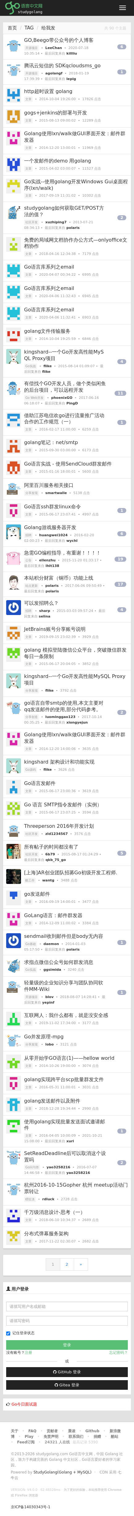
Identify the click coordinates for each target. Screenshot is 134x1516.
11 (120, 393)
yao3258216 (58, 1167)
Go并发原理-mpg (44, 1037)
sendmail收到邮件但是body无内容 (63, 936)
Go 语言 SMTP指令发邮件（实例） (63, 805)
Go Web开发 (34, 397)
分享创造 (31, 717)
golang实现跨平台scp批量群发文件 (64, 1079)
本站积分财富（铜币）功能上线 (58, 578)
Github (92, 1431)
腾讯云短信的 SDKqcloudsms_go (62, 66)
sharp (44, 611)
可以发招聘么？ (41, 603)
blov (49, 997)
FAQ (32, 1431)
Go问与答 (32, 1167)
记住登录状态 (20, 1333)
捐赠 (97, 1436)
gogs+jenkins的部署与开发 (55, 113)
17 (120, 584)
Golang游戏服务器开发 (50, 527)
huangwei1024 (53, 535)
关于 (14, 1431)
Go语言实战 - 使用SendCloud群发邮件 (68, 464)
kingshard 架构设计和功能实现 (59, 762)
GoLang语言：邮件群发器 (53, 915)
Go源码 (30, 769)
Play (29, 1436)
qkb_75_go (56, 860)
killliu (71, 53)
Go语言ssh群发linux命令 (52, 507)
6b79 (50, 854)
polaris (73, 228)
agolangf (53, 73)
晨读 (71, 1431)
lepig (71, 79)
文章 (28, 99)
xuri (70, 1141)
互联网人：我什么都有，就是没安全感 (66, 1015)
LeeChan (53, 48)
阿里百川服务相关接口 (48, 485)
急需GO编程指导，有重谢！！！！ (62, 553)
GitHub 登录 (67, 1372)
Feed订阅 (26, 1442)
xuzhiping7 (56, 222)
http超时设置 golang (48, 91)
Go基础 (30, 944)
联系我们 (76, 1436)
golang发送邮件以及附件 (52, 1101)
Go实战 (30, 366)
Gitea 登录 (67, 1385)
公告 (28, 560)
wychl (71, 541)
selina (44, 616)
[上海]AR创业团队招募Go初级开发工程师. (70, 873)
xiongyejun (77, 722)
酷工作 (30, 880)
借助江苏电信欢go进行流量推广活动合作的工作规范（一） (64, 418)
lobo (49, 1044)
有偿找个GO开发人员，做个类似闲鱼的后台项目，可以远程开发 (65, 387)
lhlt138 (52, 566)
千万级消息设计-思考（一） (54, 1212)
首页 (12, 28)
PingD (72, 403)
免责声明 (51, 1436)
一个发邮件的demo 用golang (57, 161)
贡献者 (52, 1431)
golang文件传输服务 (47, 331)
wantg (48, 880)
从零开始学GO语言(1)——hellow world (69, 1058)
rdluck (48, 1199)
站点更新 (31, 585)
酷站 (114, 1436)
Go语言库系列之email (49, 267)
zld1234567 (56, 834)
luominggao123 (60, 717)
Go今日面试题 (24, 1404)
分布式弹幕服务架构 (46, 1234)
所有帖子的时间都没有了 (51, 847)
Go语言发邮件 (40, 783)
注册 (28, 1352)
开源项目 (31, 48)
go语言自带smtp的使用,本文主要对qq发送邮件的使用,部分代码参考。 (63, 706)
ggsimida (52, 970)
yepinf (48, 1003)
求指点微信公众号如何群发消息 (58, 962)
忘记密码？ (118, 1352)
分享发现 (31, 493)
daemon (51, 944)
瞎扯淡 (30, 1199)
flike (48, 366)
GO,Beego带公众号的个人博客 (59, 40)
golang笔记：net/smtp (51, 442)
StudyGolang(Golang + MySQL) (62, 1472)
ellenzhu (47, 560)
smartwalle (56, 493)
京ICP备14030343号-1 (30, 1507)
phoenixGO (62, 398)
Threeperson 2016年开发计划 (59, 826)
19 (120, 559)
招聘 (28, 535)
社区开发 (31, 222)
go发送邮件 (37, 894)
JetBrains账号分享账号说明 (55, 629)
